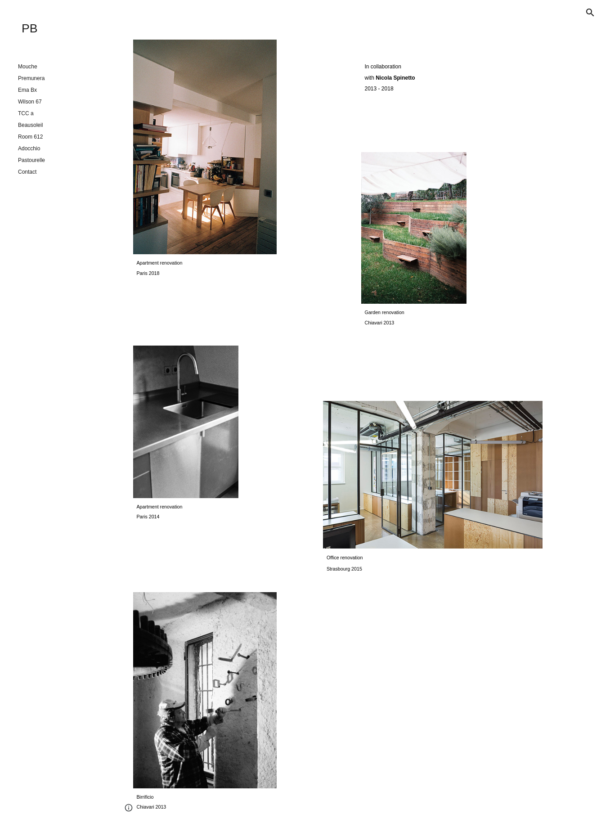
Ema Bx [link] (27, 90)
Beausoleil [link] (30, 125)
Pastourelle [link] (31, 160)
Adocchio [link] (29, 148)
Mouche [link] (27, 66)
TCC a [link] (26, 113)
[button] (590, 12)
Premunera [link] (31, 78)
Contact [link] (27, 172)
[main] (205, 268)
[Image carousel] (205, 147)
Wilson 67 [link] (30, 102)
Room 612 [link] (30, 137)
